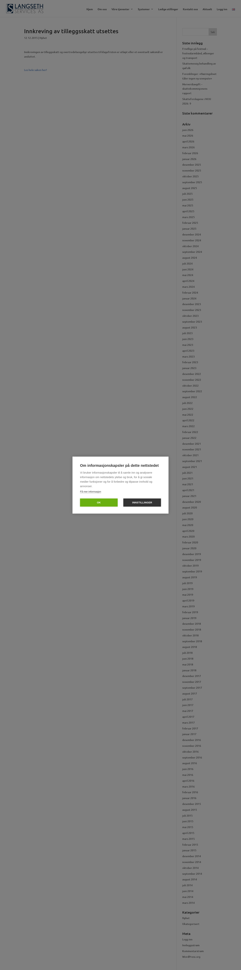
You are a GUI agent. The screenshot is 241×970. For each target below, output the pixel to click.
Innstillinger (142, 502)
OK (99, 502)
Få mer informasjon (90, 491)
